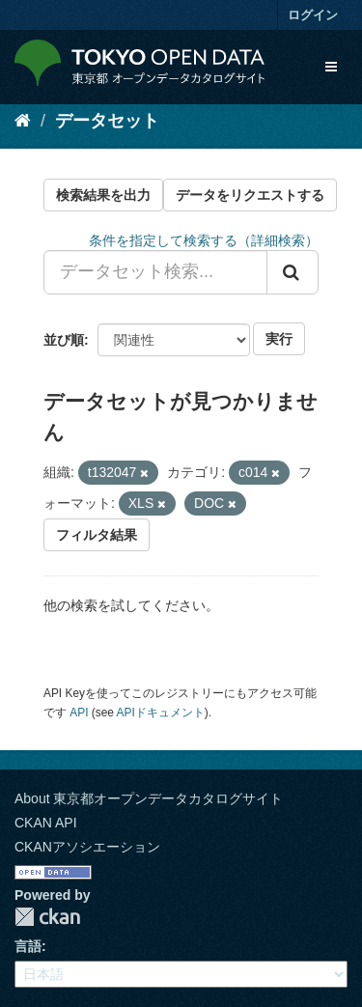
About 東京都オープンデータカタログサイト (148, 798)
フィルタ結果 (96, 535)
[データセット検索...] (155, 272)
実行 (278, 339)
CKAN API (45, 822)
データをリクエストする (250, 195)
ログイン (313, 15)
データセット (107, 120)
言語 (28, 946)
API (79, 712)
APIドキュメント (161, 712)
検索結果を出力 (103, 195)
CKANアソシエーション (87, 846)
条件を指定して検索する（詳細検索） (204, 240)
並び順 (63, 340)
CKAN (47, 917)
